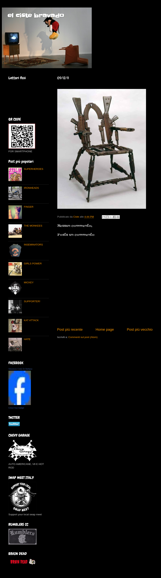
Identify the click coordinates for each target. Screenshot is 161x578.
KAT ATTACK (31, 320)
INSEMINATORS (33, 244)
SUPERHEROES (33, 169)
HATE (27, 339)
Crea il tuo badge (16, 408)
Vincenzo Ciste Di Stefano (20, 369)
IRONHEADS (31, 187)
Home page (105, 329)
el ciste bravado (35, 15)
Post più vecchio (140, 329)
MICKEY (29, 282)
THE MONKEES (33, 225)
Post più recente (70, 329)
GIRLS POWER (33, 263)
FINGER (28, 206)
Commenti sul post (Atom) (83, 337)
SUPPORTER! (32, 301)
